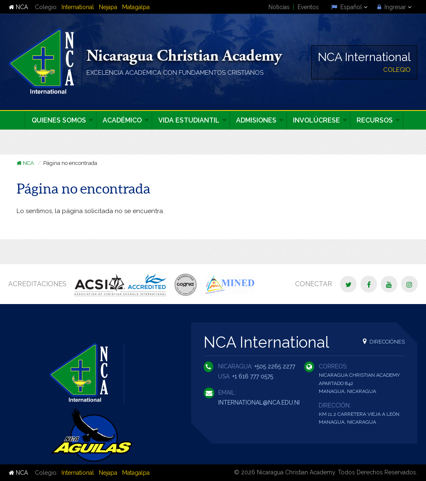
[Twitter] (348, 284)
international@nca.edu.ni (259, 402)
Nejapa (108, 7)
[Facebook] (368, 284)
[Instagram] (409, 284)
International (78, 7)
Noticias (279, 7)
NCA (18, 7)
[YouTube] (389, 284)
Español (349, 7)
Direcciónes (384, 341)
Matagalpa (136, 7)
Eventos (308, 7)
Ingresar (394, 7)
